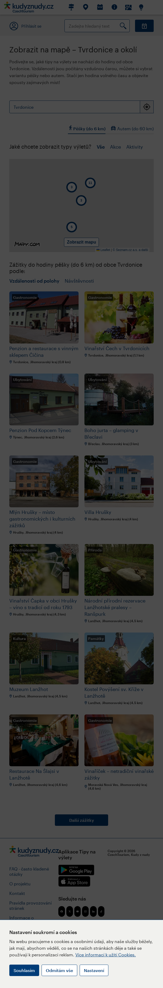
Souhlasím (24, 970)
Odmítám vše (59, 970)
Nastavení (94, 970)
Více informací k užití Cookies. (105, 954)
